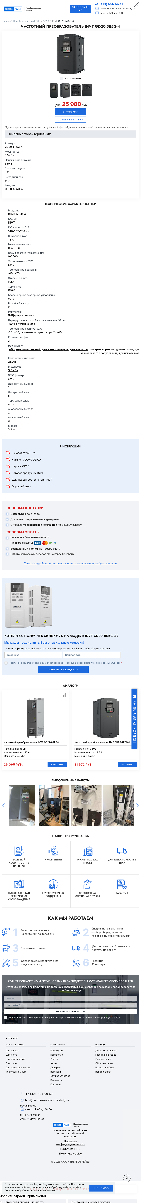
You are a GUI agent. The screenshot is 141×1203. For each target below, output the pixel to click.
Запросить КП (80, 9)
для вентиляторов (55, 349)
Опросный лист (21, 486)
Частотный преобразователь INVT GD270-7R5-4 (31, 742)
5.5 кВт (13, 370)
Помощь (100, 1044)
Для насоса (12, 1050)
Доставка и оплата (106, 1050)
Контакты (55, 1084)
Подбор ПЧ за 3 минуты (134, 719)
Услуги (54, 1059)
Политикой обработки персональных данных (30, 1190)
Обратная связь (104, 1063)
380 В (12, 361)
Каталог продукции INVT (28, 473)
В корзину (70, 111)
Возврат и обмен (104, 1067)
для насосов (79, 349)
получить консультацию (70, 1012)
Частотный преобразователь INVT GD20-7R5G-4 (102, 742)
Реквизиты (56, 1080)
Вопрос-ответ (103, 1071)
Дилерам (55, 1067)
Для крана (11, 1063)
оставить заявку (70, 119)
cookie (33, 1184)
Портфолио (56, 1054)
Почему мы (56, 1050)
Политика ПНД (70, 1148)
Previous (3, 805)
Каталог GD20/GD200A (26, 459)
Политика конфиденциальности (70, 1142)
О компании (57, 1044)
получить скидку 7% (63, 669)
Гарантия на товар (105, 1054)
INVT (11, 222)
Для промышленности (18, 1067)
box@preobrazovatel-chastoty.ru (117, 8)
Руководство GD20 (24, 453)
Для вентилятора (15, 1059)
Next (137, 805)
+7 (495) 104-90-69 (109, 4)
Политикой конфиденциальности (103, 663)
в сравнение (73, 78)
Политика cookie (70, 1153)
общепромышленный (24, 349)
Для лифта (11, 1054)
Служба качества (60, 1076)
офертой (63, 127)
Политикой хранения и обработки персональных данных (53, 663)
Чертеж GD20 (20, 466)
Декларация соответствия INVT (32, 479)
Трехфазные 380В (16, 1071)
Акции (53, 1063)
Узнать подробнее (70, 563)
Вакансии (55, 1071)
